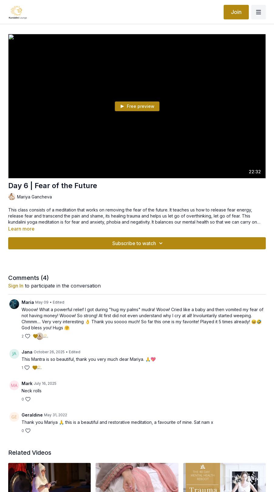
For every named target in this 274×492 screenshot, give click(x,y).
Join (236, 12)
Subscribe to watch (138, 243)
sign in (15, 286)
